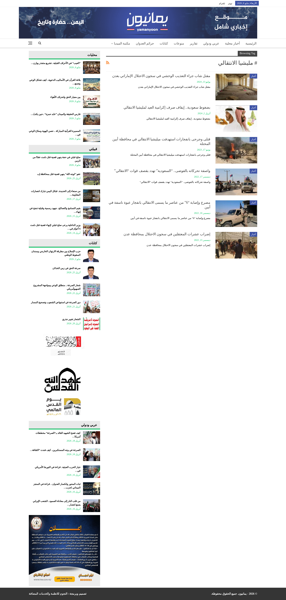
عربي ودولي (211, 43)
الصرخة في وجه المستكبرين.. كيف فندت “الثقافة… (55, 450)
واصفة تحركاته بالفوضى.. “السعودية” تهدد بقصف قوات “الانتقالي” (162, 171)
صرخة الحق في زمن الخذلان (66, 268)
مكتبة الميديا (122, 43)
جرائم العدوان (145, 43)
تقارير (193, 43)
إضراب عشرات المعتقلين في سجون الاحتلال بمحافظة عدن (167, 234)
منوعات (179, 43)
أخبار (253, 76)
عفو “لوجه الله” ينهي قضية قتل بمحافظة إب (58, 174)
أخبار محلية (232, 43)
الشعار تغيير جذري (71, 319)
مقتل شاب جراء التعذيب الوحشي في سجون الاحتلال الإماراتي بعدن (161, 76)
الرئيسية (250, 43)
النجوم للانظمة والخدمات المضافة (48, 593)
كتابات (164, 43)
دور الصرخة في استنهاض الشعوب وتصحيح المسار (55, 302)
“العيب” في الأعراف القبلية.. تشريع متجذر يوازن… (55, 63)
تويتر (230, 3)
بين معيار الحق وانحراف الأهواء (65, 97)
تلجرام (222, 3)
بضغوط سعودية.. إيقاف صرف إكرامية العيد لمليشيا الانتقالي (167, 107)
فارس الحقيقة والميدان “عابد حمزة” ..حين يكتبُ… (55, 114)
